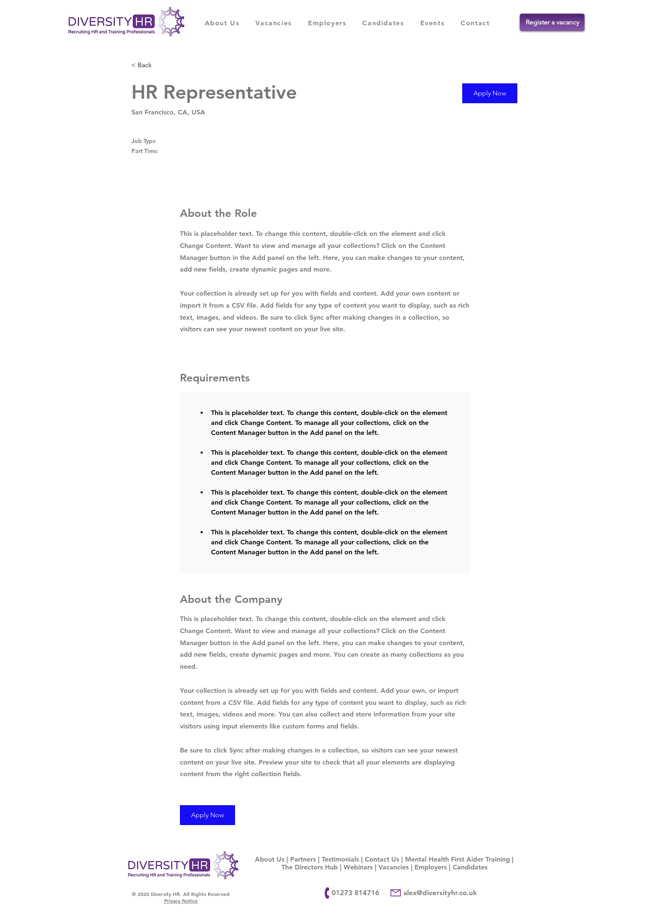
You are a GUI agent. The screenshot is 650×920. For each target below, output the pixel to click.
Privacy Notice (181, 900)
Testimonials (340, 859)
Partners (303, 859)
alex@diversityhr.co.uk (440, 892)
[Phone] (327, 893)
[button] (489, 93)
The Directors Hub (309, 867)
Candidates (470, 867)
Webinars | (361, 867)
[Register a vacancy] (552, 22)
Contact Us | (385, 859)
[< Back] (160, 65)
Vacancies (393, 867)
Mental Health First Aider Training (457, 859)
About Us (269, 859)
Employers (431, 867)
